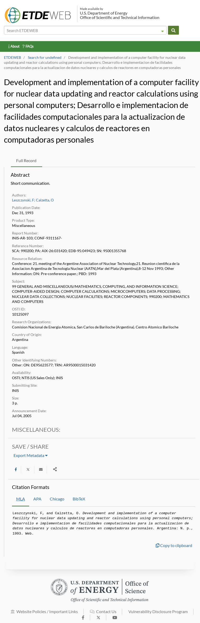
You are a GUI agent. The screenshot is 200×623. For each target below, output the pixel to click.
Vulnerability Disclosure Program (158, 614)
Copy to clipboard (174, 545)
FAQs (28, 46)
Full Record (26, 160)
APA (37, 498)
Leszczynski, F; (23, 200)
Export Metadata (31, 455)
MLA (20, 498)
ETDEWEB (12, 57)
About (14, 46)
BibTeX (79, 498)
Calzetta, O (45, 200)
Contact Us (103, 614)
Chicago (57, 498)
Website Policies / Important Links (44, 614)
